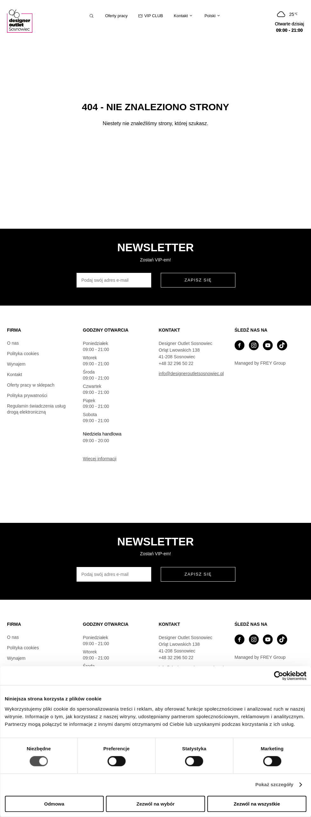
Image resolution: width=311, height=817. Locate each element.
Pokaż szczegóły (274, 784)
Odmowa (54, 804)
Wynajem (16, 364)
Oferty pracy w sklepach (30, 385)
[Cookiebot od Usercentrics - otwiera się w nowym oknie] (278, 675)
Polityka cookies (23, 353)
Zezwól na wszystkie (256, 804)
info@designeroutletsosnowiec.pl (191, 373)
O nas (13, 343)
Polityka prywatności (27, 395)
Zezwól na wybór (156, 804)
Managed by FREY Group (260, 363)
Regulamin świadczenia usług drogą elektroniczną (36, 409)
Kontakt (14, 374)
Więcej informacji (100, 458)
